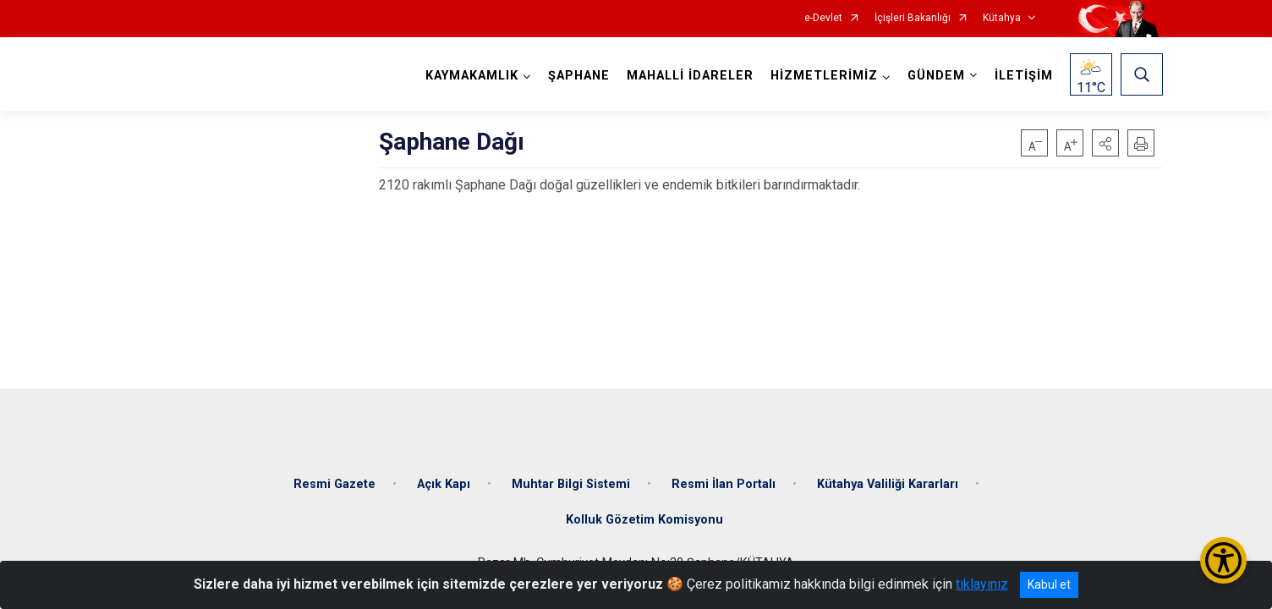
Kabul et (1049, 584)
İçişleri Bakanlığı (912, 18)
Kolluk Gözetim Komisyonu (644, 520)
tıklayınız (982, 584)
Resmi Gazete (334, 484)
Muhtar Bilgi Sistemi (571, 484)
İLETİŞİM (1024, 76)
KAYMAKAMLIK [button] (471, 76)
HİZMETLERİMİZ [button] (824, 76)
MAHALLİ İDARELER (690, 76)
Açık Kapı (443, 484)
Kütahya (1002, 18)
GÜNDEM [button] (936, 76)
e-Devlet (823, 18)
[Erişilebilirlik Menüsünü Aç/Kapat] (1223, 560)
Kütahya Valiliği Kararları (887, 484)
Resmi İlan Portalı (724, 484)
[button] (1105, 142)
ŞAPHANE (579, 76)
